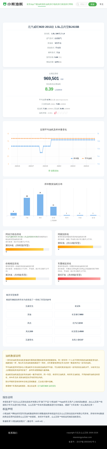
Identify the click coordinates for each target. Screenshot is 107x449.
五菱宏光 (29, 306)
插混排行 (65, 4)
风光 (29, 323)
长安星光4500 (77, 331)
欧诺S (77, 306)
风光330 (29, 331)
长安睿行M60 (77, 314)
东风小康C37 (77, 340)
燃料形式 (51, 52)
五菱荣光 (29, 340)
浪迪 (29, 314)
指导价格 (50, 57)
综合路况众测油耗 (53, 84)
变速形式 (50, 48)
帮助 (71, 4)
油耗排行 (50, 4)
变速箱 (50, 43)
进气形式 (50, 38)
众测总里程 (53, 74)
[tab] (27, 243)
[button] (6, 252)
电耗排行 (57, 4)
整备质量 (50, 62)
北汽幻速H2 (77, 323)
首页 (29, 4)
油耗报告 (42, 4)
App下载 (34, 4)
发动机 (47, 34)
